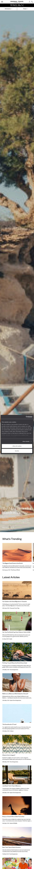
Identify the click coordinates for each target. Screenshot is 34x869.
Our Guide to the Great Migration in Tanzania (14, 601)
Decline (17, 450)
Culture (11, 731)
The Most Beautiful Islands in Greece (16, 510)
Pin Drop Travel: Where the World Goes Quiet (14, 663)
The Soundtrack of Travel (9, 724)
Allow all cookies (17, 446)
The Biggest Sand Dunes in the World (12, 563)
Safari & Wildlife (13, 823)
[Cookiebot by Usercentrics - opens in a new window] (25, 417)
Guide (10, 639)
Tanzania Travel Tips (14, 608)
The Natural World (15, 570)
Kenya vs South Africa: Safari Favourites (13, 816)
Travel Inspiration (14, 669)
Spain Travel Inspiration (15, 700)
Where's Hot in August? (8, 755)
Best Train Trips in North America (11, 847)
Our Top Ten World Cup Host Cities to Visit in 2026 (16, 632)
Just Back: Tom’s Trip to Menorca (11, 786)
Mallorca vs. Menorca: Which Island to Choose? (15, 693)
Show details (26, 441)
